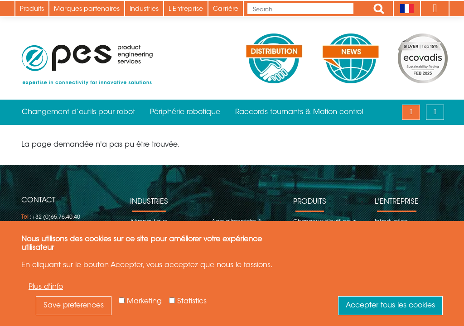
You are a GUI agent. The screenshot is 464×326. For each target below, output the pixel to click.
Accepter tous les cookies (390, 305)
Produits (32, 9)
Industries (144, 9)
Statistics (192, 301)
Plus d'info (46, 287)
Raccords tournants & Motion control (299, 112)
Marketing (144, 301)
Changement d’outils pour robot (78, 112)
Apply (379, 8)
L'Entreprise (186, 9)
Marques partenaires (87, 9)
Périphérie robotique (185, 112)
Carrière (225, 9)
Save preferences (74, 305)
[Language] (406, 8)
